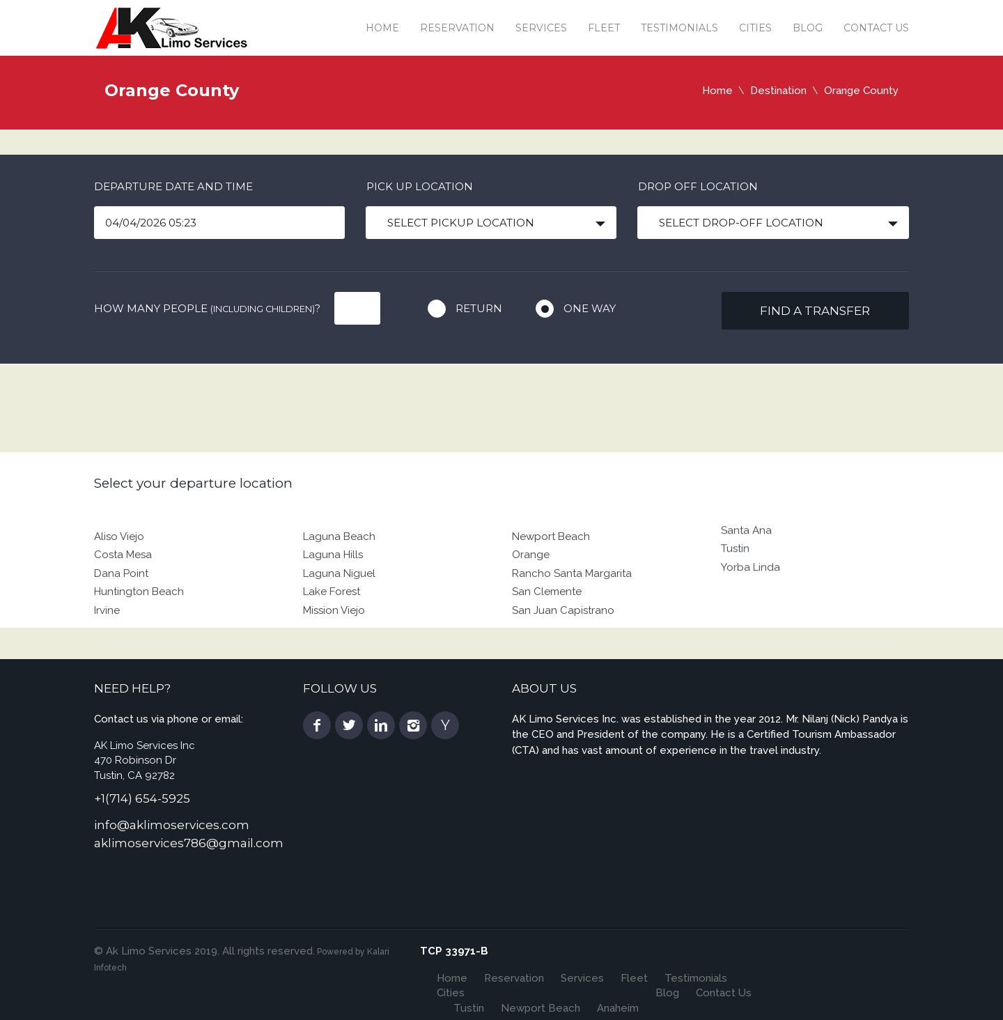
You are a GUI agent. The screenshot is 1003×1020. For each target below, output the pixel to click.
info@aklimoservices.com (171, 825)
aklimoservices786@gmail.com (188, 843)
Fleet (604, 28)
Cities (755, 28)
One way (589, 308)
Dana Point (121, 614)
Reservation (457, 28)
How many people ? (207, 308)
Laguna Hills (333, 595)
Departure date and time (173, 186)
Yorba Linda (750, 594)
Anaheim (618, 1008)
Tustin (735, 576)
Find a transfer (815, 311)
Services (541, 28)
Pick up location (419, 186)
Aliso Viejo (119, 577)
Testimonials (679, 28)
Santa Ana (746, 557)
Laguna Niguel (339, 614)
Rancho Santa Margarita (572, 614)
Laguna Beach (339, 577)
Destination (778, 90)
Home (382, 28)
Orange (531, 595)
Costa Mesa (123, 595)
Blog (808, 28)
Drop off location (698, 186)
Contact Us (876, 28)
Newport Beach (551, 577)
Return (479, 308)
